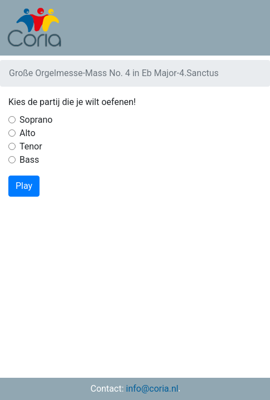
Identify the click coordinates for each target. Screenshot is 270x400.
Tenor (30, 146)
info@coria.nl (152, 388)
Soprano (35, 119)
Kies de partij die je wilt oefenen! (72, 102)
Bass (29, 159)
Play (24, 186)
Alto (27, 133)
